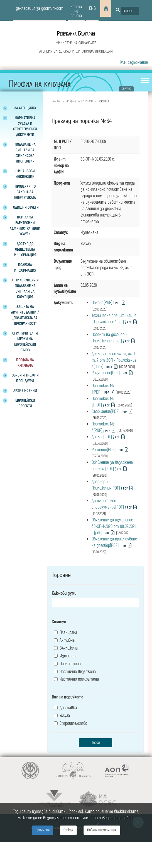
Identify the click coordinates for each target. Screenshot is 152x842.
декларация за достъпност (39, 8)
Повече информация (102, 830)
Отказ (68, 830)
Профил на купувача (79, 101)
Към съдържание (134, 62)
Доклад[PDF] (102, 437)
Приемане (42, 830)
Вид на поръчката (67, 697)
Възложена (66, 648)
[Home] (105, 8)
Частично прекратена (76, 679)
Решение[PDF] (104, 450)
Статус (59, 622)
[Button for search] (117, 10)
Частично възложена (75, 671)
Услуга (62, 715)
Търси (96, 742)
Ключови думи (64, 593)
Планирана (65, 632)
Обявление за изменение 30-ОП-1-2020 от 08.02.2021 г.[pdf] (114, 526)
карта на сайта (76, 11)
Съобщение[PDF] (105, 411)
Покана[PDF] (102, 302)
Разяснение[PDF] (106, 373)
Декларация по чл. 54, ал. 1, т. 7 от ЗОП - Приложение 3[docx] (114, 360)
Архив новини (25, 390)
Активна (64, 640)
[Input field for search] (130, 11)
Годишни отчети (25, 207)
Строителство (70, 723)
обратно (126, 88)
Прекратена (67, 664)
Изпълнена (65, 656)
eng (92, 8)
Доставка (65, 708)
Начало (56, 101)
